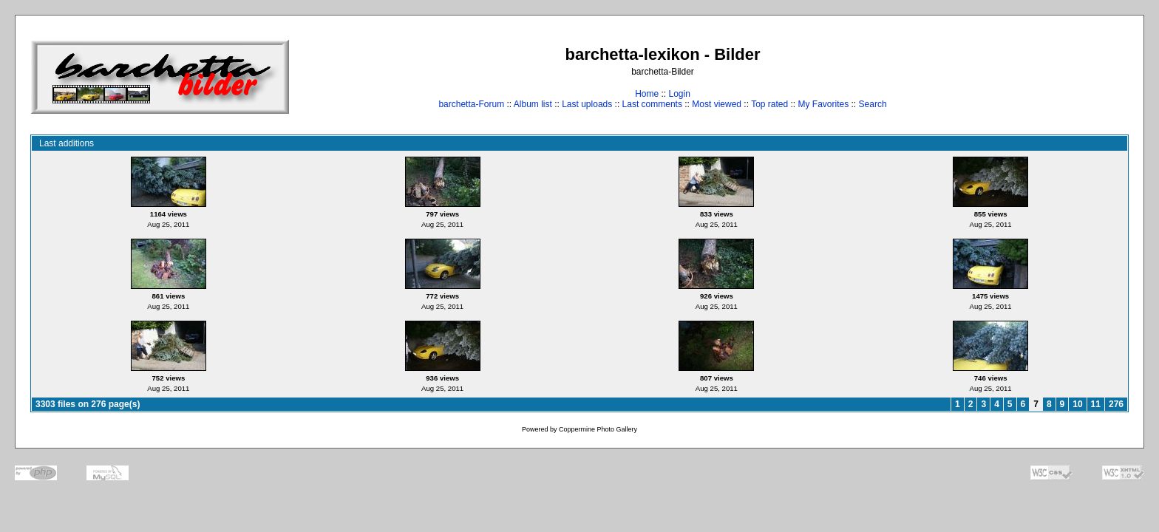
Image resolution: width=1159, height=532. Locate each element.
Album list (533, 104)
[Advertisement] (1082, 76)
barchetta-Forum (471, 104)
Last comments (652, 104)
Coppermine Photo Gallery (598, 429)
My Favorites (823, 104)
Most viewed (716, 104)
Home (647, 94)
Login (679, 94)
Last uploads (587, 104)
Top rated (769, 104)
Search (873, 104)
